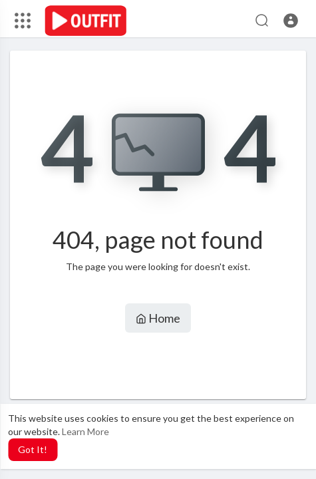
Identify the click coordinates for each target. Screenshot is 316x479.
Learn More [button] (85, 431)
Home (158, 318)
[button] (290, 20)
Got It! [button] (32, 449)
